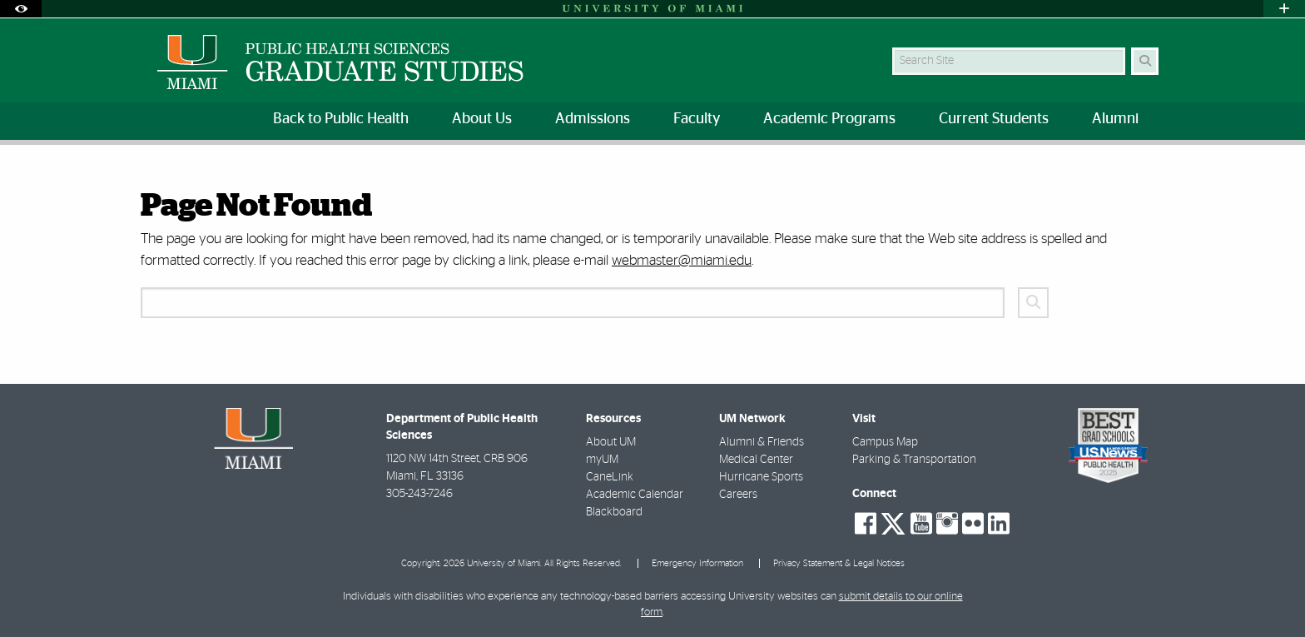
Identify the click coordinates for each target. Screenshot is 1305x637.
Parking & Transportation (914, 459)
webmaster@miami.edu (682, 260)
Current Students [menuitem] (994, 119)
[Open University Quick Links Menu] (1284, 8)
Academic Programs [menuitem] (829, 119)
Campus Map (885, 442)
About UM (611, 442)
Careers (738, 494)
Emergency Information (697, 563)
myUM (602, 459)
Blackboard (614, 512)
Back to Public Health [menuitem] (341, 119)
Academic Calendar (634, 494)
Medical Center (756, 459)
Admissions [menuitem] (592, 119)
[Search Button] (1145, 61)
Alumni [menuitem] (1115, 119)
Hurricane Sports (761, 477)
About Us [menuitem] (482, 119)
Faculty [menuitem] (696, 119)
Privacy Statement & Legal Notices (839, 563)
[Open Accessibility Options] (21, 8)
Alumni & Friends (761, 442)
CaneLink (609, 477)
